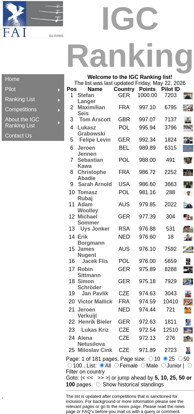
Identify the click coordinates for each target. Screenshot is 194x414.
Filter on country (85, 372)
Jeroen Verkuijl (87, 313)
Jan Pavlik (95, 293)
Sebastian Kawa (90, 163)
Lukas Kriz (95, 330)
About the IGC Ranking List (22, 122)
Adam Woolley (87, 207)
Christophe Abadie (91, 175)
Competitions (21, 109)
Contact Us (18, 136)
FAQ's (88, 411)
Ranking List (20, 99)
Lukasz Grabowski (91, 131)
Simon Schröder (89, 284)
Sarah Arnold (95, 184)
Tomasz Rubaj (87, 195)
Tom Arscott (95, 119)
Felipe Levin (95, 140)
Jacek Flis (95, 261)
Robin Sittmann (88, 272)
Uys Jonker (95, 229)
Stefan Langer (86, 98)
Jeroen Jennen (86, 151)
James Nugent (86, 252)
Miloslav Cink (95, 350)
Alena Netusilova (91, 341)
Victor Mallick (95, 301)
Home (12, 79)
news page (130, 406)
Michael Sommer (88, 220)
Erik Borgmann (90, 240)
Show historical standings (133, 384)
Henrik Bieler (95, 322)
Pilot (10, 89)
